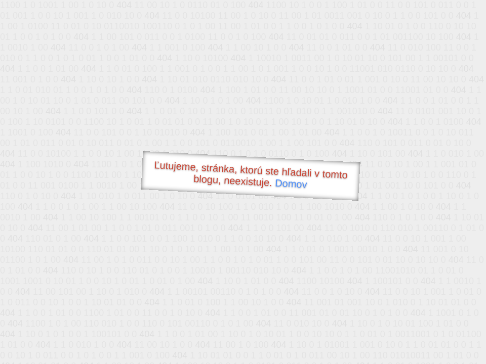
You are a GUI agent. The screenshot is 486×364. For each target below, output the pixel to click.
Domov (291, 183)
